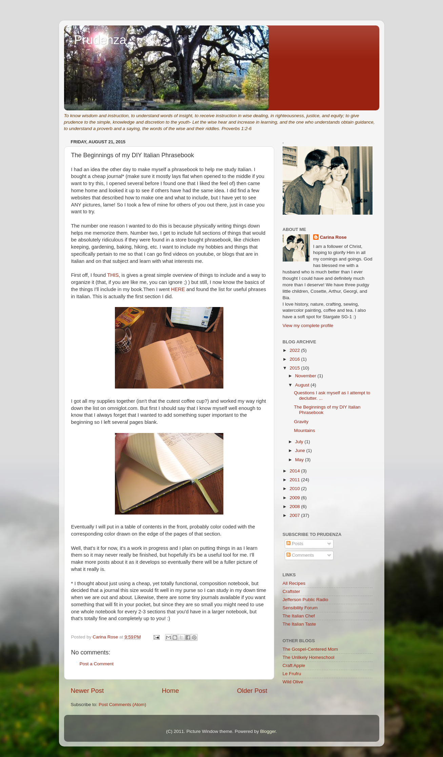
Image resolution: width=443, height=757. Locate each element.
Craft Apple (294, 665)
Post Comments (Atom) (122, 704)
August (303, 384)
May (300, 459)
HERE (178, 289)
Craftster (291, 591)
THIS (113, 275)
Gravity (301, 421)
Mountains (304, 430)
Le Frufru (292, 673)
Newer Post (87, 690)
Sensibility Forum (300, 607)
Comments (300, 555)
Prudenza (100, 40)
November (306, 375)
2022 (295, 350)
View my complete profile (308, 325)
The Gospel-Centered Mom (310, 649)
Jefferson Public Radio (305, 599)
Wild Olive (293, 681)
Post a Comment (97, 663)
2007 (295, 515)
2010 (295, 488)
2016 (295, 359)
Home (170, 690)
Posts (294, 543)
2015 (295, 368)
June (300, 450)
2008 (295, 506)
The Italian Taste (299, 624)
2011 (295, 479)
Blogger (268, 731)
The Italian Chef (299, 615)
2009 (295, 497)
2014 (295, 470)
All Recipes (294, 583)
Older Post (252, 690)
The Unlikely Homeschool (309, 657)
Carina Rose (333, 237)
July (300, 441)
